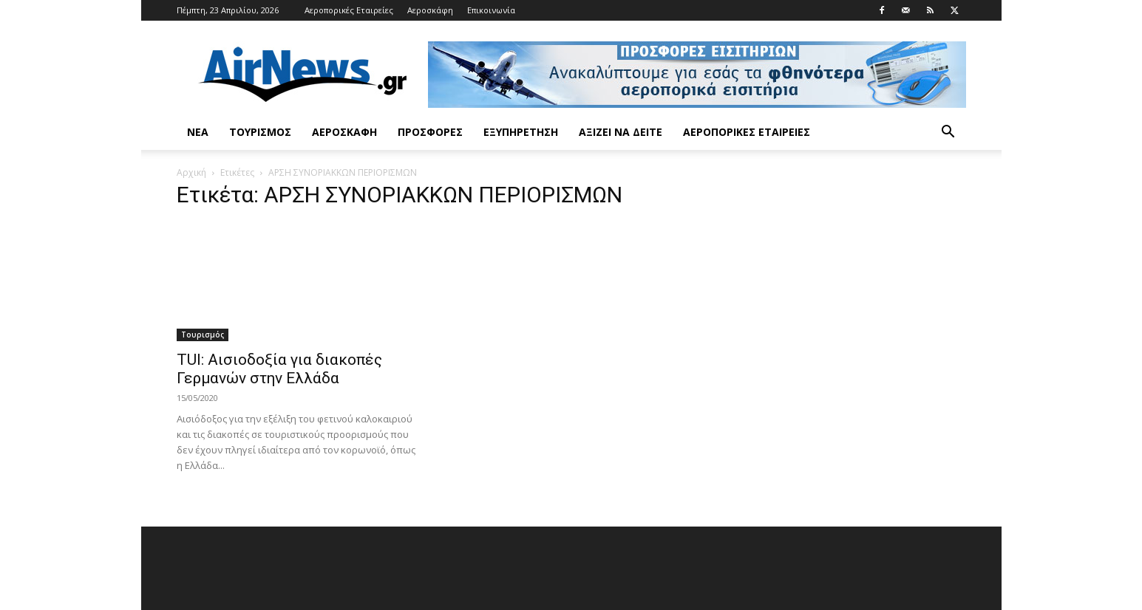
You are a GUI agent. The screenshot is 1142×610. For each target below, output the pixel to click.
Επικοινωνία (491, 10)
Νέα (197, 132)
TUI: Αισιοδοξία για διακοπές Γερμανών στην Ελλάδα (279, 369)
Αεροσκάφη (430, 10)
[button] (948, 133)
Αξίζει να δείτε (620, 132)
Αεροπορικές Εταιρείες (349, 10)
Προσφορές (430, 132)
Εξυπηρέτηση (520, 132)
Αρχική (191, 172)
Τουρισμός (260, 132)
